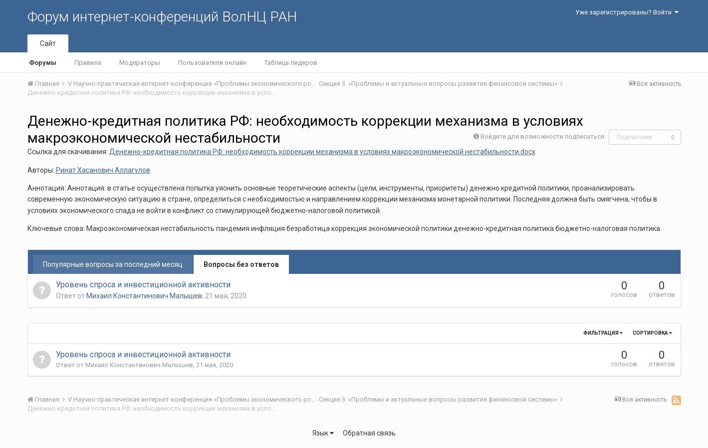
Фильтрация (603, 333)
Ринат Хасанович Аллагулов (103, 170)
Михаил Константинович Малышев (144, 296)
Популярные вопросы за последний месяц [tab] (113, 264)
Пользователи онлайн (212, 62)
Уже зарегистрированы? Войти (627, 12)
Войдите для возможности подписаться (542, 136)
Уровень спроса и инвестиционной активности (143, 284)
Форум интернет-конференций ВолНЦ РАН (162, 16)
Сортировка (652, 333)
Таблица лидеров (290, 62)
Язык (323, 433)
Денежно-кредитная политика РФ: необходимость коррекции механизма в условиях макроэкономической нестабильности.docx (322, 152)
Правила (87, 62)
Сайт (48, 43)
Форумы (42, 62)
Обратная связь (369, 433)
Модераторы (139, 62)
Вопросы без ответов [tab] (241, 264)
